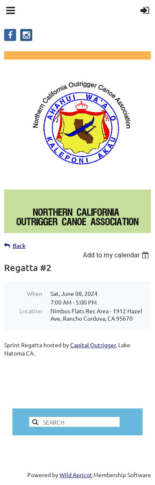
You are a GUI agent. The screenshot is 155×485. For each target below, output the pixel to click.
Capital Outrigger (93, 344)
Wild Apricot (76, 474)
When (34, 293)
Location (30, 311)
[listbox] (117, 255)
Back (19, 246)
